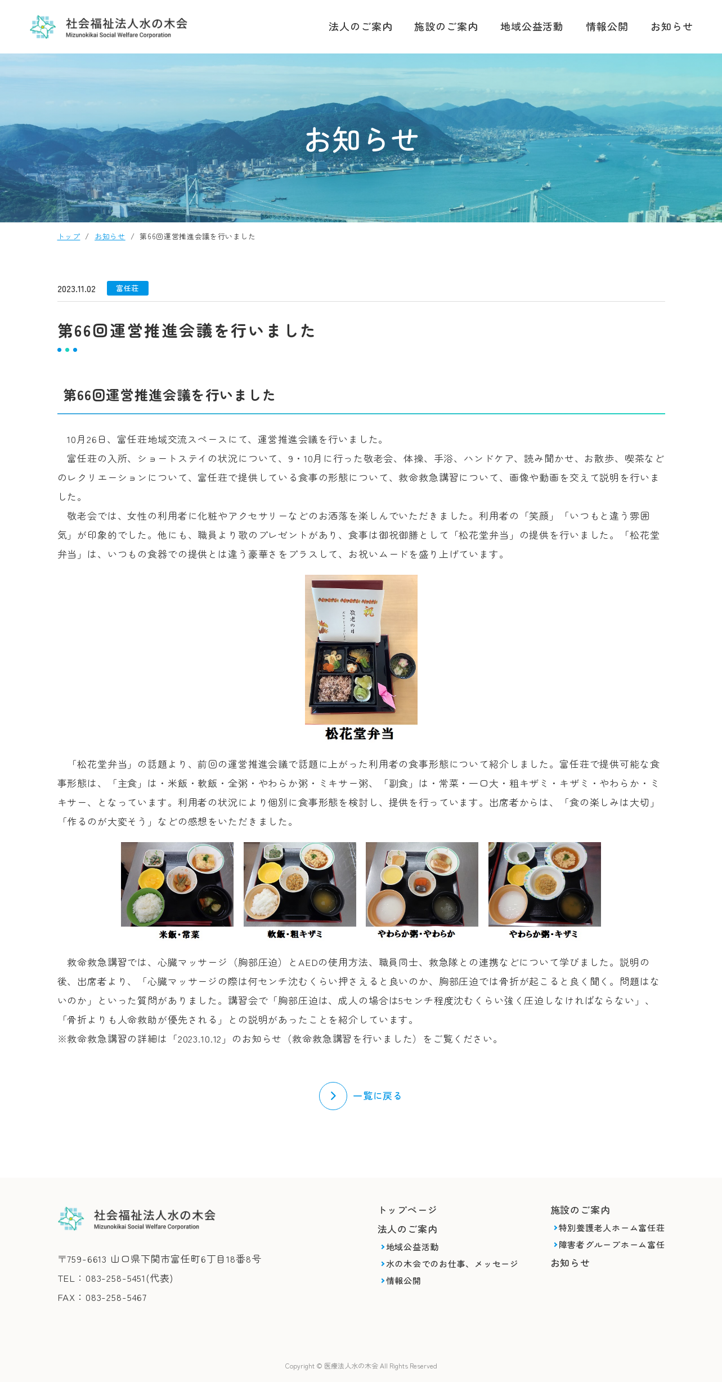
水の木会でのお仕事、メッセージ (452, 1263)
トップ (68, 236)
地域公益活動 (532, 26)
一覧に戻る (378, 1095)
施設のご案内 (446, 26)
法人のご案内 (360, 26)
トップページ (408, 1209)
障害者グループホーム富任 (612, 1244)
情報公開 (607, 26)
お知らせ (672, 26)
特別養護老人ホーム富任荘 (612, 1227)
